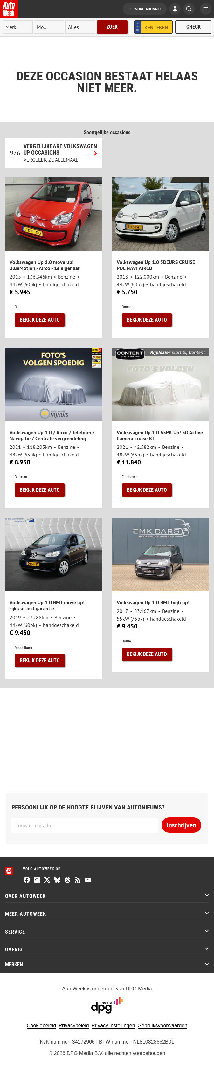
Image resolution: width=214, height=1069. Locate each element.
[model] (49, 27)
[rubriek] (80, 27)
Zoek (112, 27)
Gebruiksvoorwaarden (163, 1025)
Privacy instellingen (113, 1025)
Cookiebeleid (41, 1025)
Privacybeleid (74, 1025)
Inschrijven (181, 825)
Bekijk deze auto (40, 320)
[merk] (18, 27)
